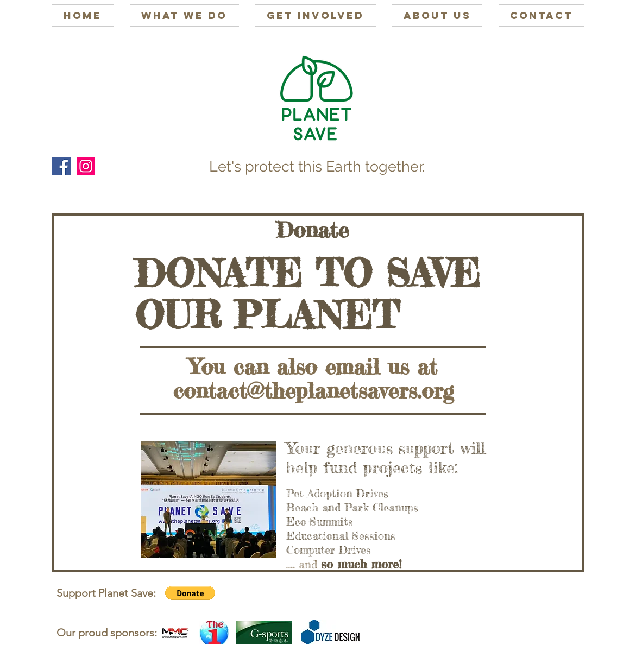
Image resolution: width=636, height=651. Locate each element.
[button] (190, 593)
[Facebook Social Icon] (61, 166)
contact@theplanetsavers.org (313, 390)
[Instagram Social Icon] (86, 166)
